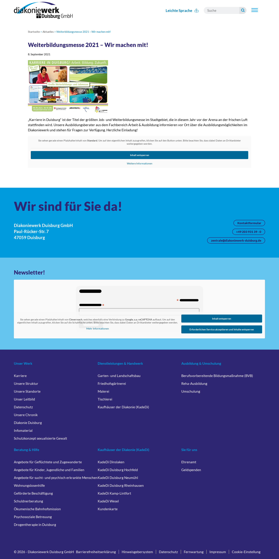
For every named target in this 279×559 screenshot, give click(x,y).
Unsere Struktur (26, 383)
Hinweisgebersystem (137, 552)
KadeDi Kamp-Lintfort (114, 493)
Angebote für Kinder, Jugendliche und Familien (49, 470)
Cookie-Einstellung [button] (246, 552)
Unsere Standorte (27, 391)
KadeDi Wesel (108, 501)
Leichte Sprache (182, 10)
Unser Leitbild (24, 399)
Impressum (217, 552)
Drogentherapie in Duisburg (35, 525)
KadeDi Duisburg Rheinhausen (121, 485)
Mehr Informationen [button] (97, 328)
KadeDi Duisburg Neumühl (118, 478)
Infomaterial (23, 430)
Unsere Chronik (26, 415)
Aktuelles (48, 31)
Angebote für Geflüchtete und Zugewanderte (48, 462)
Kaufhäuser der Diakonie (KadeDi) (123, 407)
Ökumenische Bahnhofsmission (37, 509)
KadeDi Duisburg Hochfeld (118, 470)
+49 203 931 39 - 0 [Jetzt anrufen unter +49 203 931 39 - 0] (248, 232)
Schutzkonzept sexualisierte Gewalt (40, 438)
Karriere (20, 376)
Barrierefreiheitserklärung (96, 552)
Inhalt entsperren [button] (139, 155)
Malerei (103, 391)
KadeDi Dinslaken (111, 462)
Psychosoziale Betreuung (33, 517)
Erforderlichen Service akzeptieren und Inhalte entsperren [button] (221, 329)
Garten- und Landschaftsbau (119, 376)
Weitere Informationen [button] (139, 163)
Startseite (34, 31)
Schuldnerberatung (28, 501)
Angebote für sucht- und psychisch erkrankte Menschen (56, 478)
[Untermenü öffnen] (254, 10)
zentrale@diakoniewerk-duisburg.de (236, 240)
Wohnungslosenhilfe (29, 485)
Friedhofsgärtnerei (112, 383)
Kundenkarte (108, 509)
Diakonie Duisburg (28, 423)
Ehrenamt (188, 462)
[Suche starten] (243, 10)
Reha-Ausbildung (194, 383)
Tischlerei (105, 399)
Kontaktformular (249, 223)
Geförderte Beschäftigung (33, 493)
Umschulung (190, 391)
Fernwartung (194, 552)
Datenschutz (23, 407)
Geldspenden (191, 470)
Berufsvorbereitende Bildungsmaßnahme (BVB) (217, 376)
